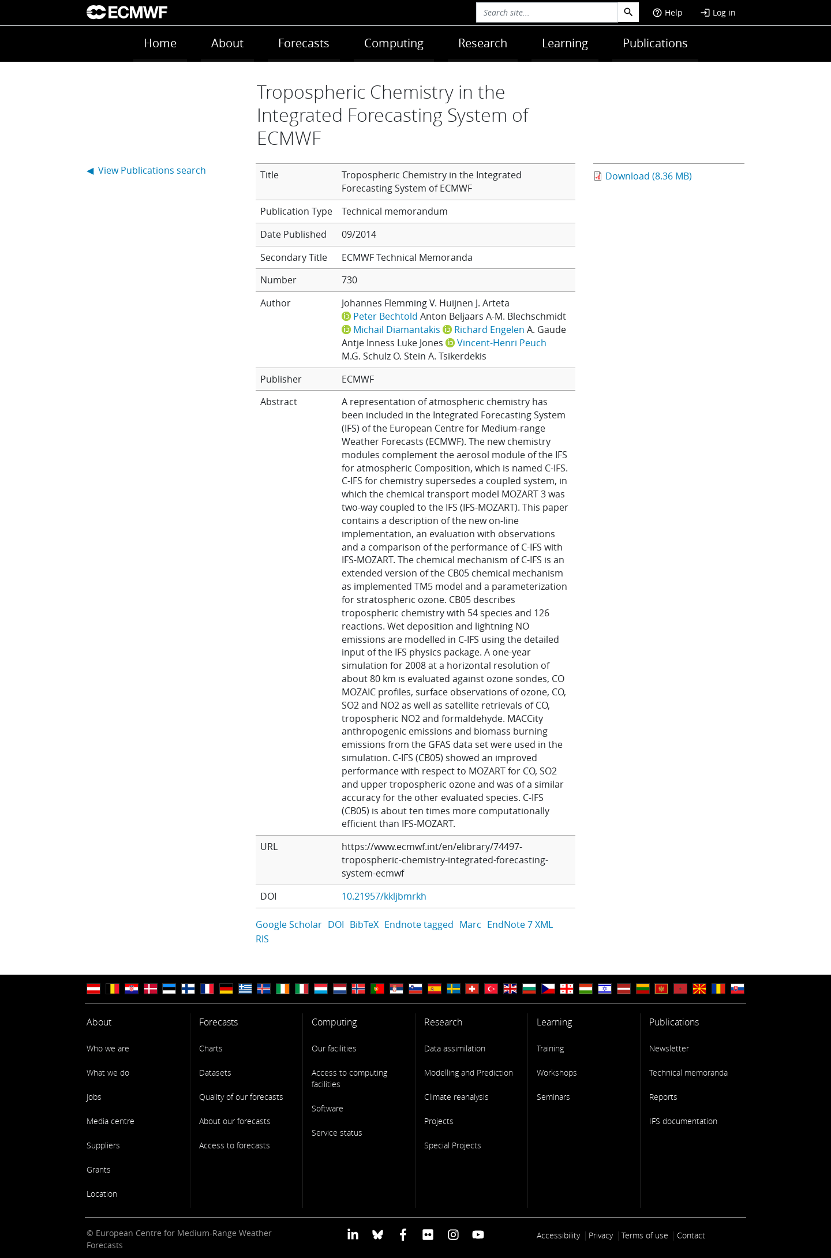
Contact (691, 1235)
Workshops (557, 1072)
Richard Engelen (489, 329)
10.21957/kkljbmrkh (384, 896)
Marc (470, 924)
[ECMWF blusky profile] (377, 1234)
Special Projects (452, 1145)
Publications (655, 43)
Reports (663, 1096)
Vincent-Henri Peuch (501, 342)
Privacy (601, 1235)
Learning (565, 43)
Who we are (108, 1048)
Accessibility (558, 1235)
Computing (394, 43)
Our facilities (334, 1048)
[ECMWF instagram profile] (452, 1234)
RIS (262, 939)
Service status (337, 1132)
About (227, 43)
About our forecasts (235, 1120)
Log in (718, 12)
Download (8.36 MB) (648, 176)
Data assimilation (454, 1048)
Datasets (215, 1072)
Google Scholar (289, 924)
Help (667, 12)
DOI (336, 924)
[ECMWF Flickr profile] (427, 1234)
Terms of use (645, 1235)
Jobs (94, 1096)
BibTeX (364, 924)
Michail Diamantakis (396, 329)
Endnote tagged (419, 924)
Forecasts (304, 43)
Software (327, 1108)
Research (482, 43)
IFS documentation (683, 1120)
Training (550, 1048)
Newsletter (669, 1048)
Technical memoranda (688, 1072)
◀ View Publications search (146, 170)
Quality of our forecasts (241, 1096)
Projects (439, 1120)
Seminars (553, 1096)
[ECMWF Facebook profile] (403, 1234)
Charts (211, 1048)
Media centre (110, 1120)
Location (102, 1193)
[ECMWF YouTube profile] (478, 1234)
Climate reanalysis (456, 1096)
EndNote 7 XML (520, 924)
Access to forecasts (234, 1145)
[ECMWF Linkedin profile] (352, 1234)
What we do (108, 1072)
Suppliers (103, 1145)
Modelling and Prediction (468, 1072)
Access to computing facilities (349, 1078)
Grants (99, 1169)
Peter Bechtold (385, 316)
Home (160, 43)
